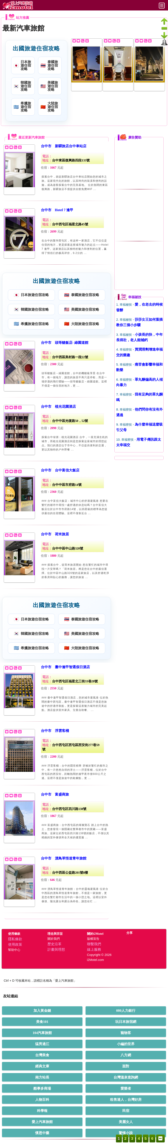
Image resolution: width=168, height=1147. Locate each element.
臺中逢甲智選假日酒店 (72, 667)
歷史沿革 (54, 944)
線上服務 (94, 949)
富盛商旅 (62, 794)
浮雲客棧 (62, 731)
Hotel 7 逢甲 (64, 210)
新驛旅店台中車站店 (70, 146)
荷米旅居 (62, 534)
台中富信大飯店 (67, 470)
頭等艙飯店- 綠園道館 (71, 342)
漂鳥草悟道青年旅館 (70, 858)
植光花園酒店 (65, 406)
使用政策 (15, 944)
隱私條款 (15, 939)
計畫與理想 (56, 949)
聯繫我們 (94, 944)
